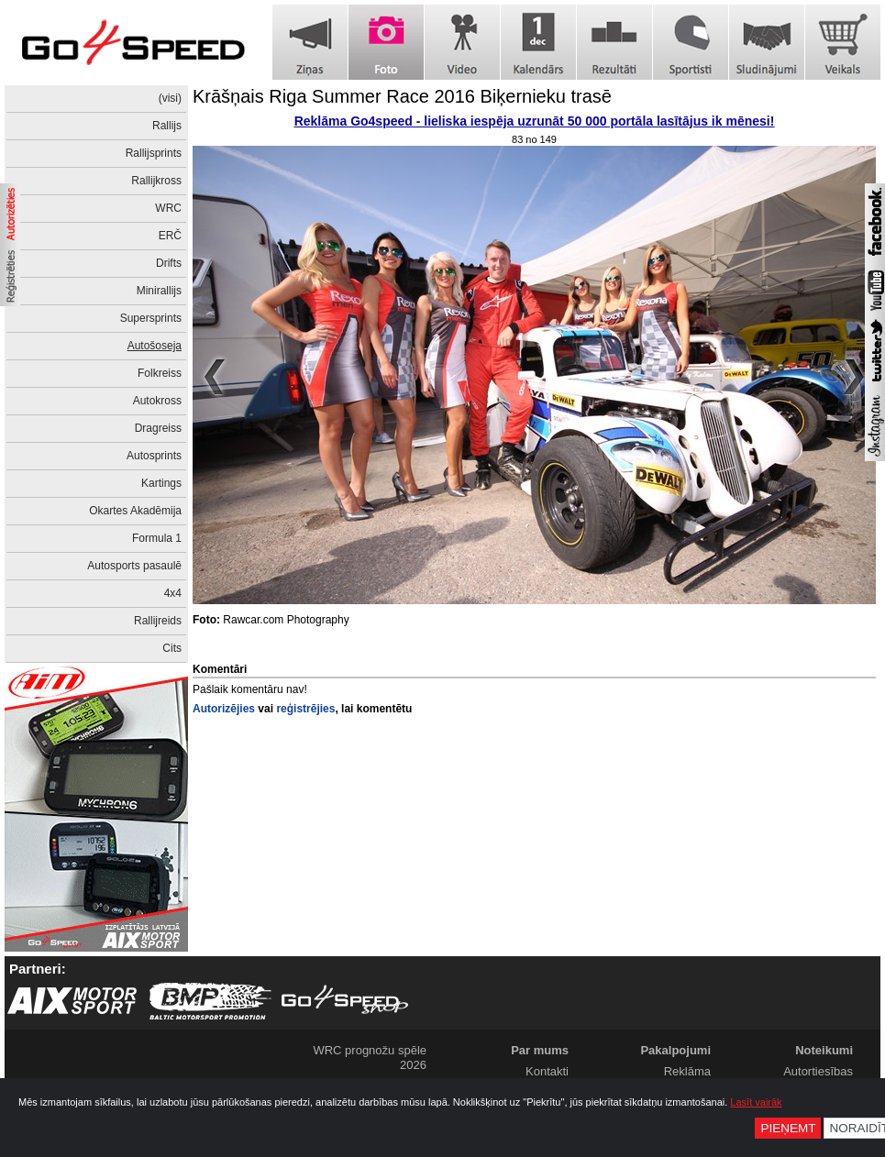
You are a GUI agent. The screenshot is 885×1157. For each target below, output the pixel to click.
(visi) (170, 98)
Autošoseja (154, 345)
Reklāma (687, 1071)
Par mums (540, 1050)
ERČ (170, 235)
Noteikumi (824, 1050)
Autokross (157, 400)
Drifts (169, 263)
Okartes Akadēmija (135, 510)
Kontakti (547, 1071)
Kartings (161, 483)
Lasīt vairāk (755, 1101)
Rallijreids (158, 620)
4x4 (173, 593)
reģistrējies (305, 708)
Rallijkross (156, 180)
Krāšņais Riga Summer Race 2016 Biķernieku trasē (402, 96)
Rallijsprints (154, 153)
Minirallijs (159, 290)
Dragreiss (158, 428)
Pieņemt (787, 1128)
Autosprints (154, 455)
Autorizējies (224, 708)
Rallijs (167, 125)
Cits (172, 648)
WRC (168, 208)
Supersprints (151, 318)
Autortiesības (818, 1071)
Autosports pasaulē (134, 565)
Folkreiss (160, 373)
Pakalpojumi (675, 1050)
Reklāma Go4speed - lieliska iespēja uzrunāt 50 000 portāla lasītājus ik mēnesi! (534, 121)
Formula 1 (157, 538)
